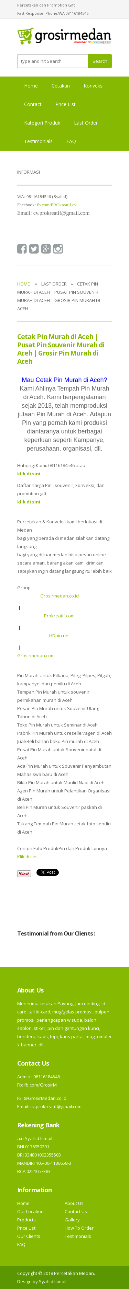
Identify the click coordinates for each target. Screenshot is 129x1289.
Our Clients (28, 1236)
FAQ (71, 141)
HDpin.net (59, 635)
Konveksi (94, 85)
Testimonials (38, 141)
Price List (65, 104)
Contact (33, 104)
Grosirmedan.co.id (59, 596)
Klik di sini (27, 856)
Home (31, 85)
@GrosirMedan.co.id (45, 1098)
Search (100, 61)
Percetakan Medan (74, 1273)
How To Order (79, 1228)
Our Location (30, 1211)
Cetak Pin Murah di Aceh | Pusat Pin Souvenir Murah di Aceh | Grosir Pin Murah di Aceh (61, 349)
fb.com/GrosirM (40, 1085)
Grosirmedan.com (36, 655)
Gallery (72, 1220)
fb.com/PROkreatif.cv (56, 204)
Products (26, 1220)
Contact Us (76, 1211)
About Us (74, 1203)
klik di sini (28, 502)
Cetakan (61, 85)
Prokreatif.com (59, 616)
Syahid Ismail (52, 1281)
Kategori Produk (42, 122)
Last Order (86, 122)
